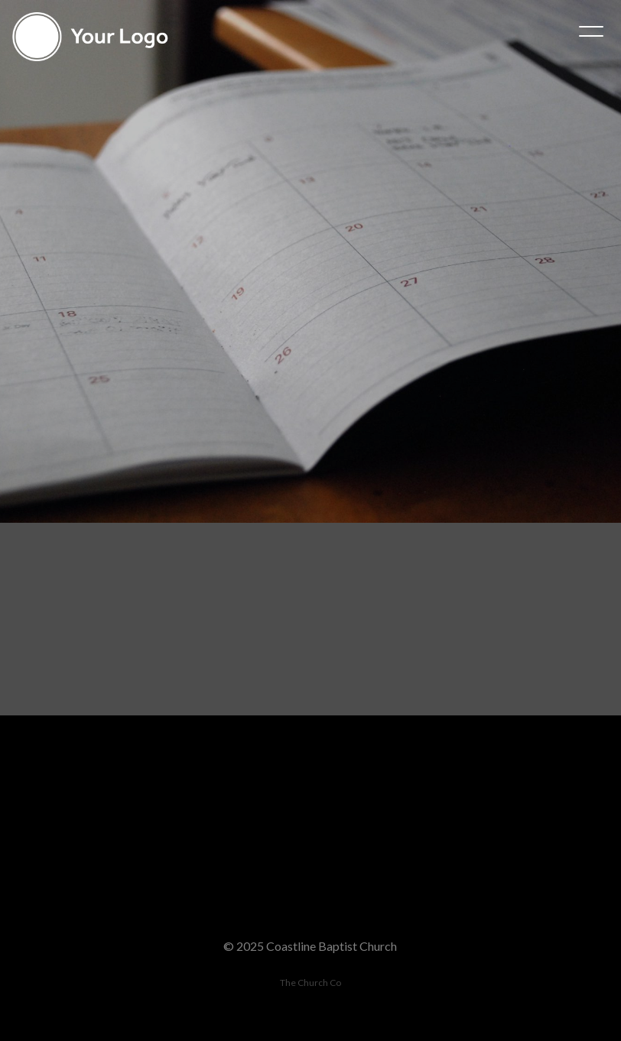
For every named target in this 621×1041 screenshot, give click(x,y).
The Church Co (310, 982)
